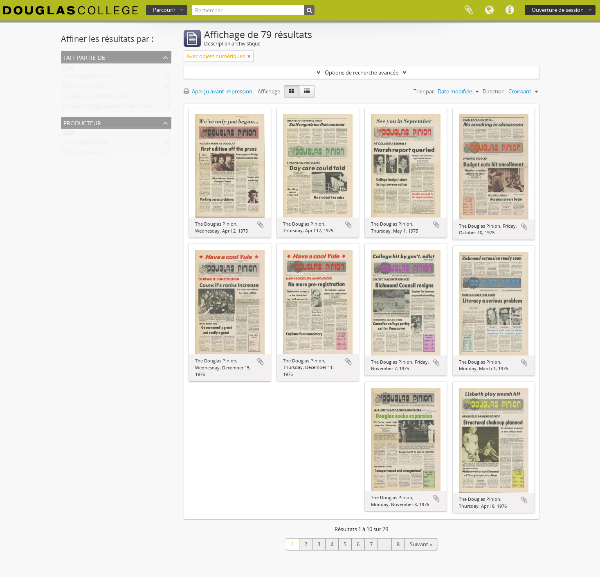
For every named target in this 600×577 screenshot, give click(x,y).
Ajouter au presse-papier (260, 225)
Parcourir (164, 10)
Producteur (82, 122)
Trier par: (424, 91)
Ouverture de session (558, 10)
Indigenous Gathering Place (96, 98)
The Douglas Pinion (86, 78)
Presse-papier (468, 10)
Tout (68, 68)
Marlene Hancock (84, 153)
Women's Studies (84, 88)
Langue (489, 10)
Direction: (494, 91)
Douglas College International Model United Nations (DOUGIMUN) (143, 107)
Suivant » (421, 544)
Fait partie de (84, 56)
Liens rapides (509, 10)
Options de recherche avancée (361, 72)
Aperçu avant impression (218, 91)
